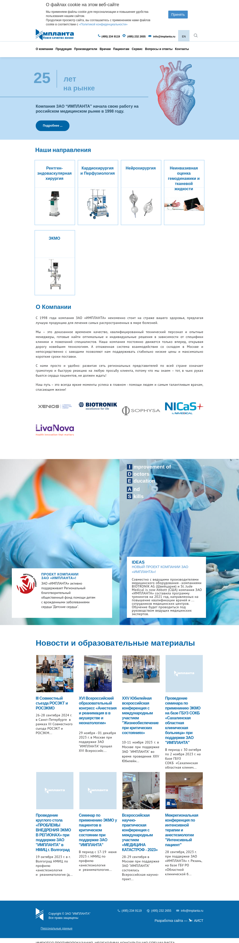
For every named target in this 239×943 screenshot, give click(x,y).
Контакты (182, 49)
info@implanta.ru (164, 36)
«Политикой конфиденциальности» (103, 24)
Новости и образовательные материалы (115, 643)
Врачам (105, 49)
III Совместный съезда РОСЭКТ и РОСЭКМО (52, 703)
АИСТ (198, 921)
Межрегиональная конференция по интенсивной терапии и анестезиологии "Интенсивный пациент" (181, 830)
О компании (44, 49)
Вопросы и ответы (158, 49)
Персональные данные (56, 928)
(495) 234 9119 (111, 36)
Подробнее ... (52, 125)
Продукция (64, 49)
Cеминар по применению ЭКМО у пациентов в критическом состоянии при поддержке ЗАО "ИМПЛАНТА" (98, 830)
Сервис (137, 49)
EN (184, 36)
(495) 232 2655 (136, 36)
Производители (85, 49)
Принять (178, 15)
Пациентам (121, 49)
